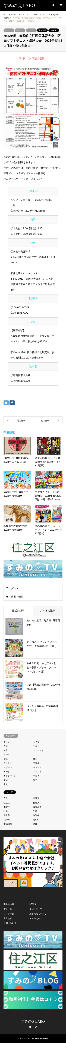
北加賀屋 (42, 30)
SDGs (6, 754)
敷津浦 (36, 798)
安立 (6, 798)
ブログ (31, 30)
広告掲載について (37, 913)
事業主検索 (9, 904)
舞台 (35, 759)
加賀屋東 (37, 807)
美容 (6, 750)
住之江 (7, 802)
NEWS (32, 904)
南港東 (53, 30)
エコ (35, 754)
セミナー (37, 767)
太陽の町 (8, 824)
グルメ (14, 588)
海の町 (36, 819)
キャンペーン (10, 776)
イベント (8, 30)
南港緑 (36, 815)
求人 (6, 784)
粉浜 (6, 811)
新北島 (7, 815)
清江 (35, 824)
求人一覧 (8, 909)
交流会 (36, 763)
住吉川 (36, 802)
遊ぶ (6, 746)
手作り (36, 746)
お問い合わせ (10, 923)
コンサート (38, 750)
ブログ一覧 (9, 913)
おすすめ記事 (47, 610)
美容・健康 (17, 596)
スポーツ (20, 30)
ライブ (36, 742)
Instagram (36, 1027)
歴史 (35, 780)
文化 (6, 780)
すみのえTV (34, 918)
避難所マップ (35, 909)
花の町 (7, 819)
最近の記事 (18, 610)
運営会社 (8, 918)
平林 (35, 811)
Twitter (30, 1027)
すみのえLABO (33, 1021)
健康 (6, 759)
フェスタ (8, 763)
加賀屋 (7, 807)
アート (7, 771)
